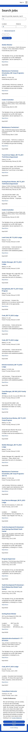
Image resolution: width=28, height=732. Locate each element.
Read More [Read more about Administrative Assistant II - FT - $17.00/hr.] (5, 657)
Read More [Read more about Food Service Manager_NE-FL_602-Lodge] (5, 518)
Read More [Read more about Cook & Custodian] (5, 118)
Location (4, 24)
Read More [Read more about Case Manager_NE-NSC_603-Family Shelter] (5, 409)
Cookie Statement (17, 718)
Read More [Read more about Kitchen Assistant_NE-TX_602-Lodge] (5, 382)
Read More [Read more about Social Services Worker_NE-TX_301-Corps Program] (5, 435)
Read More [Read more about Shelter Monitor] (5, 62)
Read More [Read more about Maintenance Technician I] (5, 146)
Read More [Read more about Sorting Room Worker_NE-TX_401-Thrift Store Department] (5, 200)
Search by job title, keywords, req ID (12, 16)
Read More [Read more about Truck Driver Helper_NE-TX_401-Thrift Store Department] (5, 172)
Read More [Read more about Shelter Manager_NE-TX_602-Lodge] (5, 279)
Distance (18, 24)
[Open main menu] (26, 2)
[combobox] (9, 27)
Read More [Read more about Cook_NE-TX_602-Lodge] (5, 331)
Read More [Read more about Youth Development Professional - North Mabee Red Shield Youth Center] (5, 604)
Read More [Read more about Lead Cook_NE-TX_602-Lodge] (5, 253)
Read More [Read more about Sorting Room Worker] (5, 629)
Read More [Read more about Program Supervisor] (5, 576)
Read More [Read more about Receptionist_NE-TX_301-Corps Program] (5, 306)
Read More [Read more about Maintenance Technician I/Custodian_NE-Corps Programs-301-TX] (5, 90)
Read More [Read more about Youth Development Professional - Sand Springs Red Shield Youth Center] (5, 549)
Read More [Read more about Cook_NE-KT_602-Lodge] (5, 682)
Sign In (22, 2)
